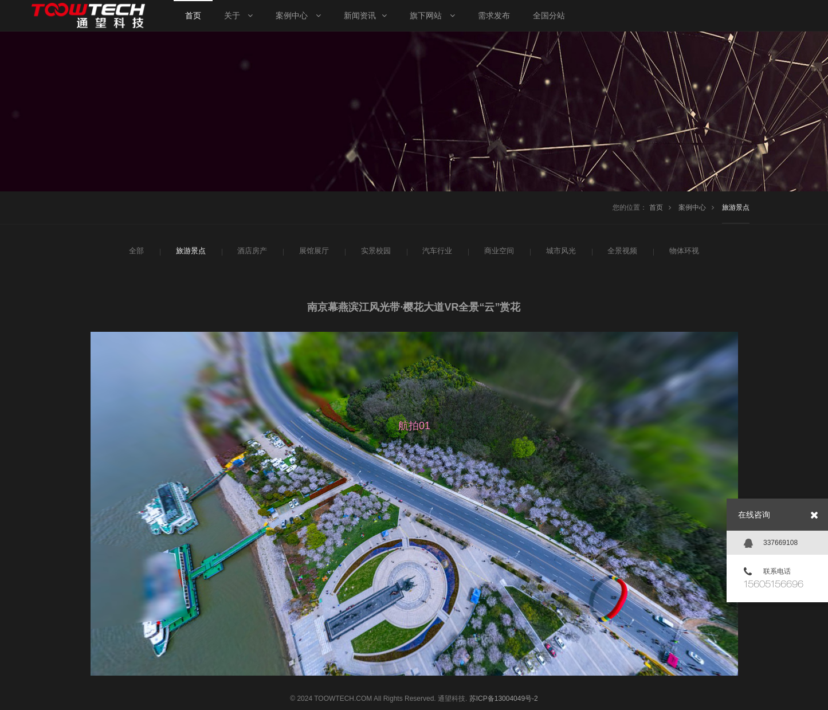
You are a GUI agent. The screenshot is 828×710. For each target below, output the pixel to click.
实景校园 (374, 251)
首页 (656, 207)
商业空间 (498, 251)
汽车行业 (436, 251)
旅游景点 (735, 207)
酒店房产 (251, 251)
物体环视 (683, 251)
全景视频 (621, 251)
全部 (135, 251)
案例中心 (692, 207)
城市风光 (559, 251)
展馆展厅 (313, 251)
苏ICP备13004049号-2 (503, 699)
